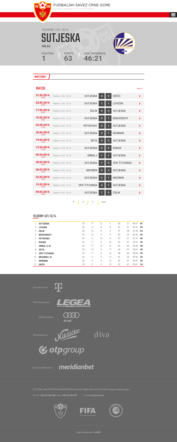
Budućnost (120, 118)
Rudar (117, 148)
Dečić (116, 95)
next (103, 201)
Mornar (118, 133)
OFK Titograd (122, 162)
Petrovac (90, 125)
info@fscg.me (97, 395)
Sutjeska (90, 95)
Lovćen (118, 103)
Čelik (93, 110)
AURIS (98, 432)
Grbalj (92, 155)
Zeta (94, 140)
